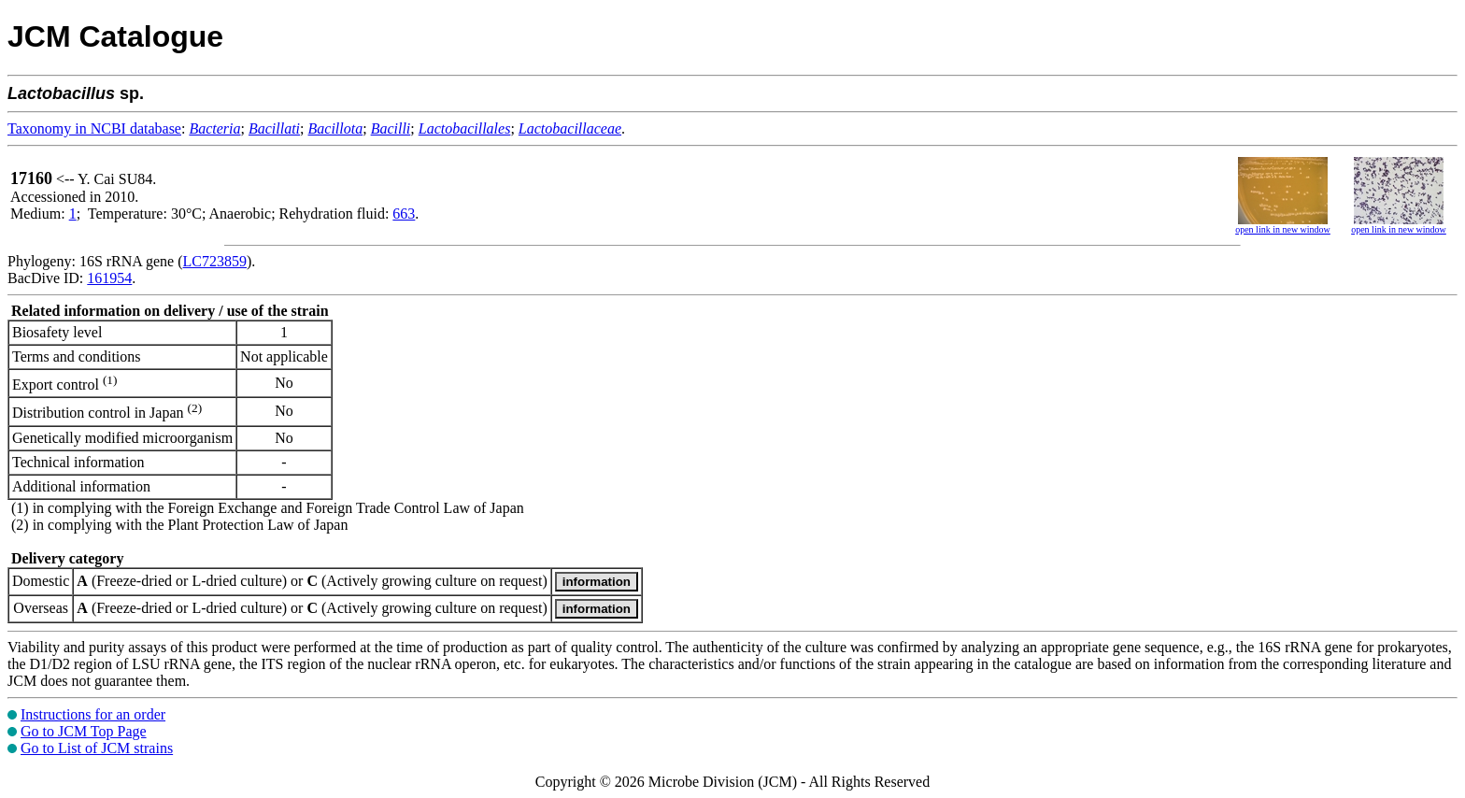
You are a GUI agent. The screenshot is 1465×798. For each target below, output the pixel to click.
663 (403, 213)
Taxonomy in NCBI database (94, 128)
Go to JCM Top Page (84, 731)
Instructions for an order (93, 714)
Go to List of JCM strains (97, 748)
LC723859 (215, 261)
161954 (109, 278)
